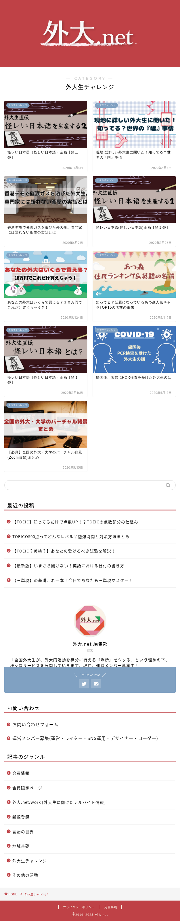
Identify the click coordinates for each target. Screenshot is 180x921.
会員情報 (21, 773)
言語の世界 (23, 831)
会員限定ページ (27, 788)
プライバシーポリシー (79, 907)
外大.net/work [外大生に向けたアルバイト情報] (59, 802)
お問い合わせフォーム (35, 724)
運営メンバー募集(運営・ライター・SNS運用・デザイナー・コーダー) (85, 738)
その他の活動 (25, 875)
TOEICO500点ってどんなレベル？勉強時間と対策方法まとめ (71, 536)
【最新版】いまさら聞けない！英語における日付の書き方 (68, 565)
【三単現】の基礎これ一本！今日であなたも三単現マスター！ (72, 580)
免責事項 (110, 907)
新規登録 (21, 817)
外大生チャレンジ (29, 860)
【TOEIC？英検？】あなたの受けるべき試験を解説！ (64, 551)
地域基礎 (21, 846)
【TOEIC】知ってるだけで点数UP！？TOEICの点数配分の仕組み (75, 522)
